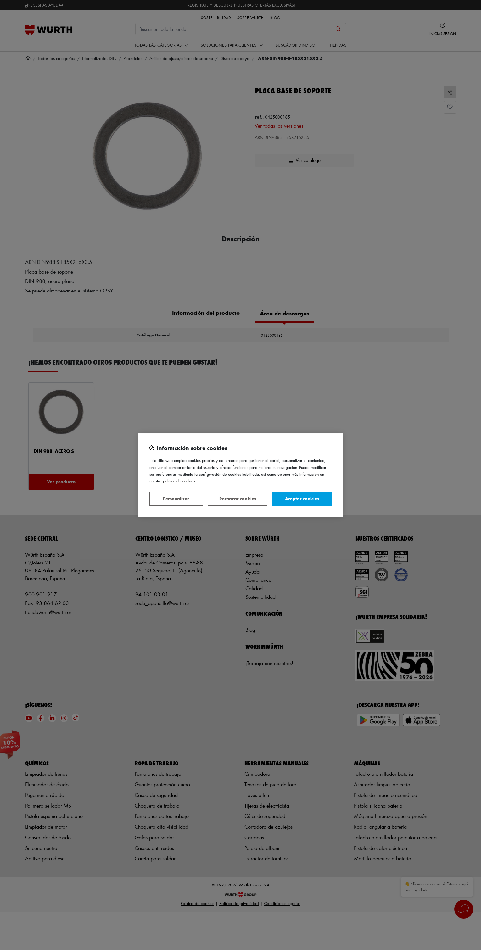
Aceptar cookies (302, 498)
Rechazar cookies (237, 498)
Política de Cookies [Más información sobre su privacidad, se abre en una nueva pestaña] (179, 480)
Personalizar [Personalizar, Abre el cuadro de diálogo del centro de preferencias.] (176, 498)
